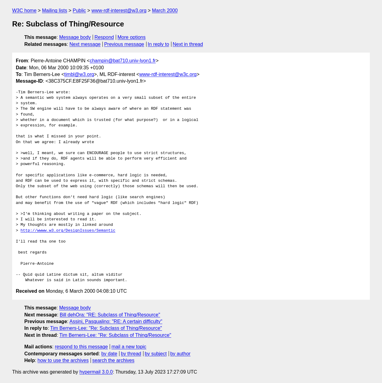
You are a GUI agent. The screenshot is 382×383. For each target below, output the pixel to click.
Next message (85, 44)
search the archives (113, 360)
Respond (104, 37)
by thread (131, 353)
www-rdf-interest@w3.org (118, 10)
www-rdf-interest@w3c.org (168, 74)
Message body (75, 37)
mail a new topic (129, 346)
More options (132, 37)
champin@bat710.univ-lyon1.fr (123, 60)
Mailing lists (54, 10)
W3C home (24, 10)
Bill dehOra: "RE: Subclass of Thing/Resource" (110, 314)
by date (109, 353)
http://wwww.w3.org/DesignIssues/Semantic (68, 230)
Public (79, 10)
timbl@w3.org (79, 74)
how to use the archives (63, 360)
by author (180, 353)
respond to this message (81, 346)
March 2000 (165, 10)
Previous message (124, 44)
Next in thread (188, 44)
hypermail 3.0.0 (95, 371)
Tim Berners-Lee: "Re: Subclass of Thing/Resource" (106, 328)
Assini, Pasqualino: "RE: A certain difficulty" (116, 321)
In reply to (158, 44)
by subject (156, 353)
